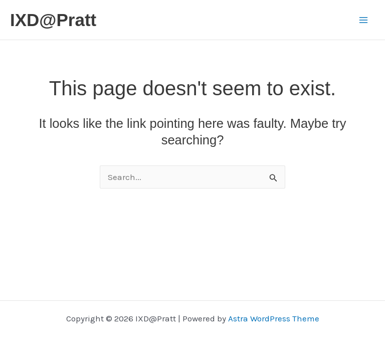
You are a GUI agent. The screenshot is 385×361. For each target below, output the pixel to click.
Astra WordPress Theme (273, 318)
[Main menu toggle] (363, 20)
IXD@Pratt (53, 20)
